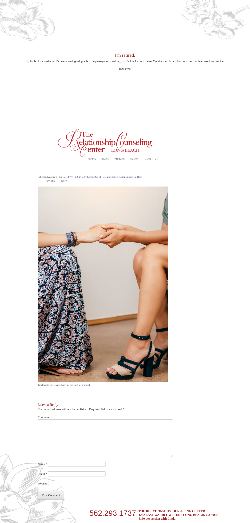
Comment (45, 417)
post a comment (82, 384)
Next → (66, 180)
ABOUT (135, 158)
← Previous (47, 180)
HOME (92, 158)
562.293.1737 (112, 512)
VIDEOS (119, 158)
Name (42, 464)
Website (42, 483)
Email (42, 473)
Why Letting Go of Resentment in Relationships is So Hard (112, 176)
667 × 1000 (72, 176)
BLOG (105, 158)
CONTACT (151, 158)
